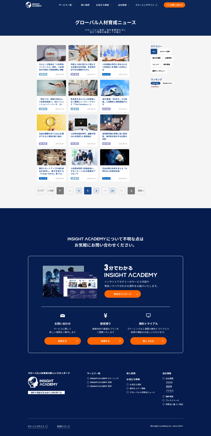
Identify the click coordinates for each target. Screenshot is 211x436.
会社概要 (169, 378)
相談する (62, 341)
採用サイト (62, 426)
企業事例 (160, 71)
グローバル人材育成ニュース (142, 392)
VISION (169, 382)
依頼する (105, 341)
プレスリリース (172, 400)
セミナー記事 (162, 58)
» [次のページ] (136, 190)
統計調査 (160, 84)
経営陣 (169, 386)
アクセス (170, 391)
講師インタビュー (163, 90)
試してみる (148, 341)
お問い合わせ (176, 4)
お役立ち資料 (135, 384)
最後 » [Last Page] (146, 190)
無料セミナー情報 (137, 388)
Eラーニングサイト (145, 4)
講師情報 (169, 396)
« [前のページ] (60, 190)
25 (116, 190)
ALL (158, 51)
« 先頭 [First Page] (50, 190)
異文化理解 (161, 64)
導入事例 (85, 4)
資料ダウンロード (122, 294)
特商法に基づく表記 (174, 404)
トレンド (160, 77)
